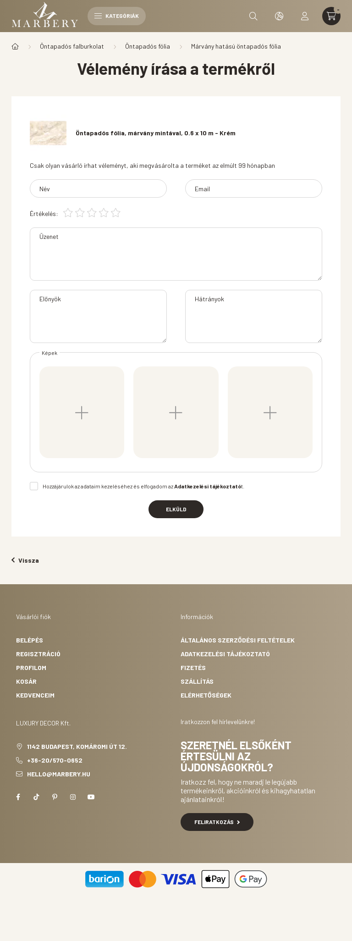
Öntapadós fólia (147, 46)
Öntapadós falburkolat (72, 46)
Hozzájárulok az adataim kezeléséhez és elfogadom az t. (143, 486)
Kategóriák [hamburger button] (116, 15)
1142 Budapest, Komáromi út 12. (77, 746)
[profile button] (305, 16)
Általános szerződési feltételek (238, 640)
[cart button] (331, 16)
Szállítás (197, 681)
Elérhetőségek (206, 695)
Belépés (29, 640)
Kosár (26, 681)
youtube (91, 797)
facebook (18, 797)
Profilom (31, 667)
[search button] (253, 16)
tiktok (36, 797)
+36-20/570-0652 (54, 760)
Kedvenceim (35, 695)
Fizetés (193, 667)
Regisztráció (38, 654)
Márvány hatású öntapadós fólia (236, 46)
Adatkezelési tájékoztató (225, 654)
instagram (73, 797)
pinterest (54, 797)
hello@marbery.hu (58, 774)
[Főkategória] (15, 46)
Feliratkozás (217, 822)
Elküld (176, 509)
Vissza (25, 560)
